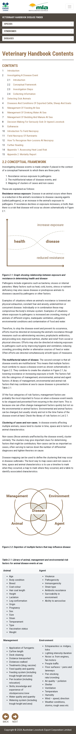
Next (15, 718)
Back (5, 718)
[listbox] (38, 24)
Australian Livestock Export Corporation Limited (47, 729)
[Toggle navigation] (70, 7)
